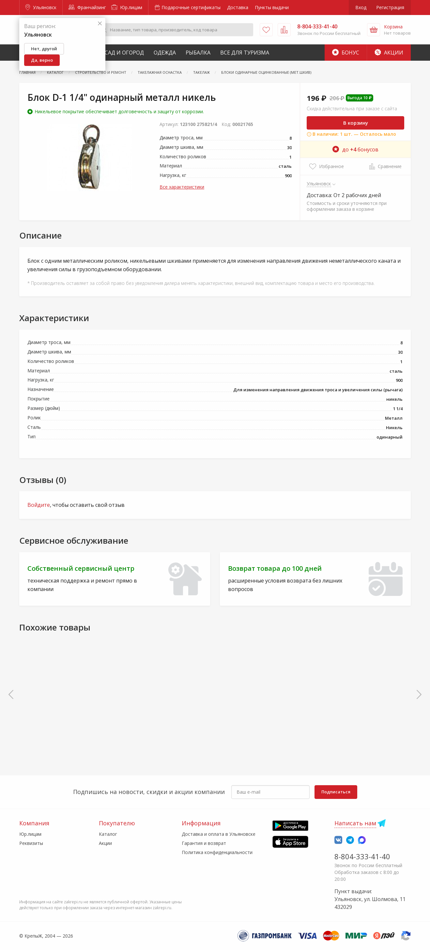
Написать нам (355, 823)
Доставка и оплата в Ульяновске (218, 834)
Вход (360, 7)
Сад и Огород (124, 52)
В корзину (355, 122)
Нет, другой (44, 49)
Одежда (165, 52)
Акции (389, 52)
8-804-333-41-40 (362, 856)
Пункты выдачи (272, 7)
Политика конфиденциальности (217, 852)
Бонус (345, 52)
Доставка (237, 7)
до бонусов (355, 149)
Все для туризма (244, 52)
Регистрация (390, 7)
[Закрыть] (100, 23)
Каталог (108, 834)
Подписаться (335, 792)
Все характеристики (182, 187)
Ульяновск (40, 7)
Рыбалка (198, 52)
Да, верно (42, 60)
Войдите (38, 504)
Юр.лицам (126, 7)
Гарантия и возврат (204, 843)
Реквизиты (31, 843)
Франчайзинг (87, 7)
